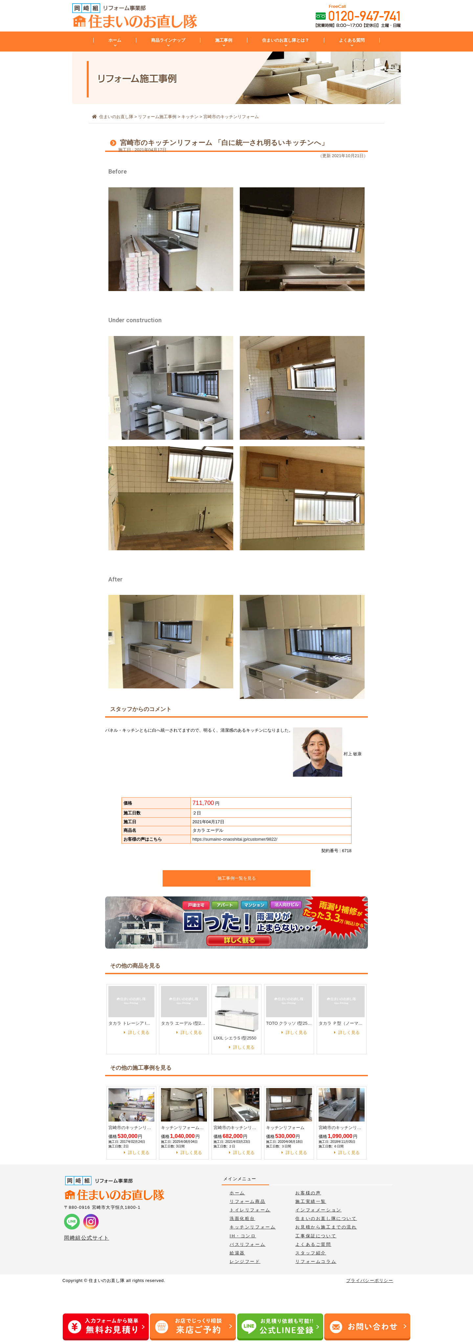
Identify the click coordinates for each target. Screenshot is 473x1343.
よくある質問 (352, 40)
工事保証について (315, 1235)
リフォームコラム (315, 1261)
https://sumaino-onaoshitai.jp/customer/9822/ (235, 839)
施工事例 (223, 40)
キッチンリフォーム (285, 1127)
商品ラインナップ (168, 40)
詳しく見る (138, 1032)
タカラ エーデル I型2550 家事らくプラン (184, 1023)
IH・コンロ (243, 1235)
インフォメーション (318, 1209)
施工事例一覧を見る (236, 878)
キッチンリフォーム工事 (184, 1127)
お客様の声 (308, 1192)
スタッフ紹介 (310, 1252)
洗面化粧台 (242, 1218)
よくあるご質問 (313, 1244)
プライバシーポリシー (369, 1280)
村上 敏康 (327, 753)
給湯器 (237, 1252)
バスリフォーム (247, 1244)
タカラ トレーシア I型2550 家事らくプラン (131, 1023)
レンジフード (245, 1261)
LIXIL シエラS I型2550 (235, 1038)
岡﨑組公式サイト (86, 1238)
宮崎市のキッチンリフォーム (131, 1127)
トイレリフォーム (250, 1209)
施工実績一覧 (310, 1201)
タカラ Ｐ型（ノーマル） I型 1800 (342, 1023)
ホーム (114, 40)
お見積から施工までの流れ (326, 1227)
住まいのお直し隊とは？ (285, 40)
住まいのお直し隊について (326, 1218)
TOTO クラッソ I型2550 (289, 1023)
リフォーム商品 (247, 1201)
